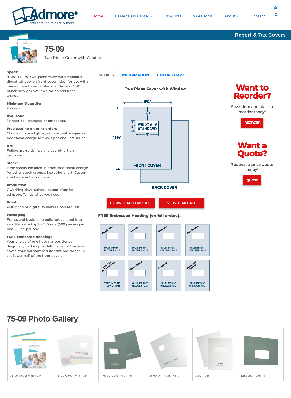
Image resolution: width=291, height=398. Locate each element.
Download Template (131, 203)
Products (173, 16)
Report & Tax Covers (260, 35)
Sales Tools (203, 16)
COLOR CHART (170, 75)
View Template (181, 203)
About (232, 16)
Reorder (252, 123)
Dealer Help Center (134, 16)
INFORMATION (135, 75)
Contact (258, 16)
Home (97, 16)
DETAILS (106, 75)
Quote (252, 180)
